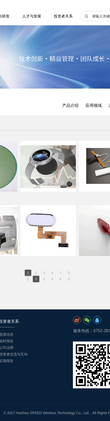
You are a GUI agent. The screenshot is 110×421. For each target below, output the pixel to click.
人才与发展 (31, 16)
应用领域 (94, 105)
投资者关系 (63, 16)
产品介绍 (70, 105)
